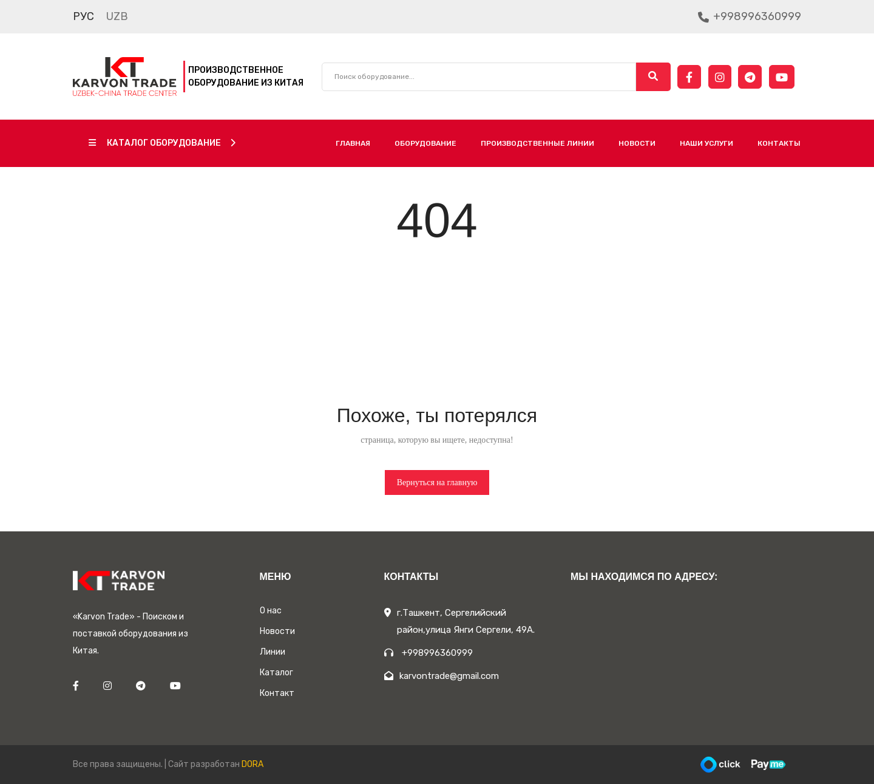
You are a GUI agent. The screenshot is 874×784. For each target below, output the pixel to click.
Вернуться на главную (437, 482)
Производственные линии (537, 143)
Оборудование (425, 143)
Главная (353, 143)
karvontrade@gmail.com (441, 675)
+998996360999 (749, 16)
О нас (271, 610)
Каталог (276, 672)
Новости (637, 143)
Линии (272, 652)
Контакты (779, 143)
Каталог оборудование (162, 143)
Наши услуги (706, 143)
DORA (252, 764)
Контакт (277, 693)
